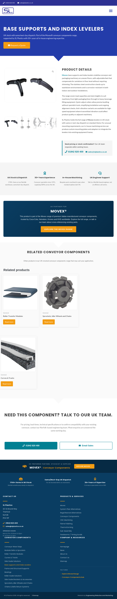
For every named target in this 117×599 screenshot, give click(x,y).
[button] (111, 11)
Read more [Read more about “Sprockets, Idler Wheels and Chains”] (48, 322)
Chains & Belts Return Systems (17, 587)
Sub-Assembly (66, 531)
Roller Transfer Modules (14, 554)
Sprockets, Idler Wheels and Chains (18, 583)
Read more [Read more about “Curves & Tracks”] (7, 384)
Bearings (8, 572)
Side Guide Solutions (13, 561)
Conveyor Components (69, 516)
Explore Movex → (84, 466)
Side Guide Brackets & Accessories (18, 579)
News (62, 550)
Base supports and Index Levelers (18, 565)
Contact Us (64, 557)
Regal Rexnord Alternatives (70, 513)
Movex (62, 505)
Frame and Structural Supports (17, 568)
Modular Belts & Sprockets (15, 550)
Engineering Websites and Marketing (99, 595)
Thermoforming (66, 527)
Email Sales (86, 445)
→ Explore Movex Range (69, 574)
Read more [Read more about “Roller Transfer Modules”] (9, 322)
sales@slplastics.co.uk (96, 152)
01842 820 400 (74, 151)
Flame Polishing (66, 524)
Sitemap (63, 561)
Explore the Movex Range (58, 229)
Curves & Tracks (11, 557)
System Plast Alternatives (70, 509)
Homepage (64, 547)
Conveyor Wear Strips (13, 547)
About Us (63, 554)
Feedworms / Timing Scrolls (71, 534)
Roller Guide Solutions (13, 576)
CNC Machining (66, 520)
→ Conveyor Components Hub (72, 577)
